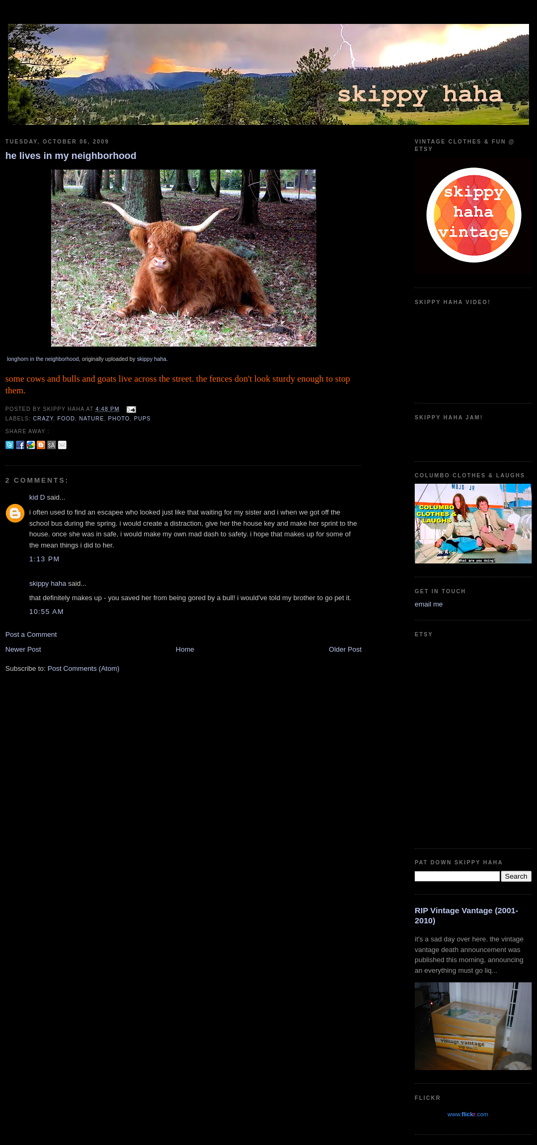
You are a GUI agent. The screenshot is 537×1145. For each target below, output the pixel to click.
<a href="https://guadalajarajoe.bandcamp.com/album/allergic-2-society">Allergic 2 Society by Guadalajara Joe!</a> (473, 437)
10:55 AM (46, 612)
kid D (37, 497)
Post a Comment (31, 634)
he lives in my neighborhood (71, 155)
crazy (43, 419)
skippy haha (151, 359)
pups (142, 419)
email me (429, 604)
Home (185, 649)
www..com (468, 1114)
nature (91, 419)
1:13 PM (44, 559)
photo (119, 419)
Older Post (345, 649)
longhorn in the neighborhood (43, 359)
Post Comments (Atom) (84, 668)
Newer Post (23, 649)
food (66, 419)
